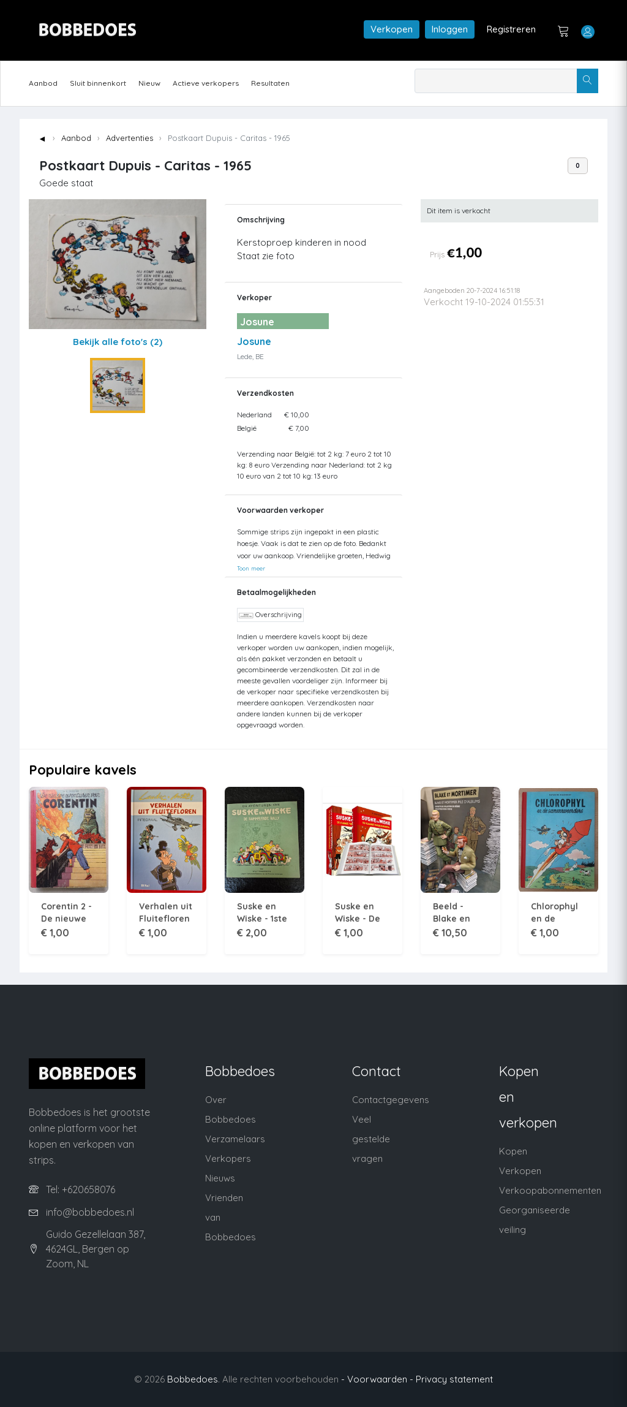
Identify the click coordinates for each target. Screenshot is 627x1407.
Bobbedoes (192, 1379)
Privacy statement (454, 1379)
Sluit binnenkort (98, 83)
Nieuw (149, 83)
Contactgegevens (390, 1100)
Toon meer (251, 568)
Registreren (511, 29)
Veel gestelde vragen (371, 1138)
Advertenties (129, 138)
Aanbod (43, 83)
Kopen (513, 1151)
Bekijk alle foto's (117, 341)
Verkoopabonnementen (550, 1190)
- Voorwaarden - (377, 1379)
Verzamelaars (235, 1139)
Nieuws (220, 1178)
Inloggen (450, 29)
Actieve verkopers (206, 83)
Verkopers (228, 1158)
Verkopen (391, 29)
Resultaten (270, 83)
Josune (254, 341)
